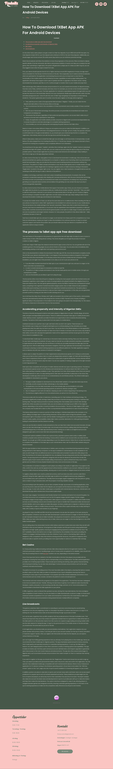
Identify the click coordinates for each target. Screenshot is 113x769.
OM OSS (53, 2)
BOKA (28, 2)
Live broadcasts (30, 49)
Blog (27, 18)
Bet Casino (28, 46)
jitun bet (45, 553)
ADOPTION (36, 2)
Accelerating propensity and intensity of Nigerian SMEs (41, 44)
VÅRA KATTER (45, 2)
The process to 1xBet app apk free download (38, 42)
